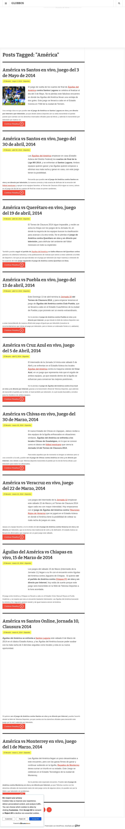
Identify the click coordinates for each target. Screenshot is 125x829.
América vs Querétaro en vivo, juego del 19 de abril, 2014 (37, 210)
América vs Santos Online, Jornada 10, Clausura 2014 (33, 624)
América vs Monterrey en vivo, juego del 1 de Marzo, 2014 (37, 744)
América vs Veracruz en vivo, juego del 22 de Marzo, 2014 (35, 485)
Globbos (17, 3)
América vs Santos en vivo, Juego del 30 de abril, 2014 (40, 141)
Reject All (22, 819)
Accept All (35, 819)
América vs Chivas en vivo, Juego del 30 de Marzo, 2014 (40, 416)
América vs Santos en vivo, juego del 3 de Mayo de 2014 (40, 72)
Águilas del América (40, 252)
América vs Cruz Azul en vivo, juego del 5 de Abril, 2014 (36, 348)
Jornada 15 (66, 297)
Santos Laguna (43, 638)
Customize (8, 819)
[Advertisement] (62, 25)
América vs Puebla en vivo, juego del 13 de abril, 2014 (40, 282)
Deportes (26, 81)
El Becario (7, 81)
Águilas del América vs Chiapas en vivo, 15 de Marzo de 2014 (39, 554)
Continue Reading (11, 124)
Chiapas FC (61, 579)
